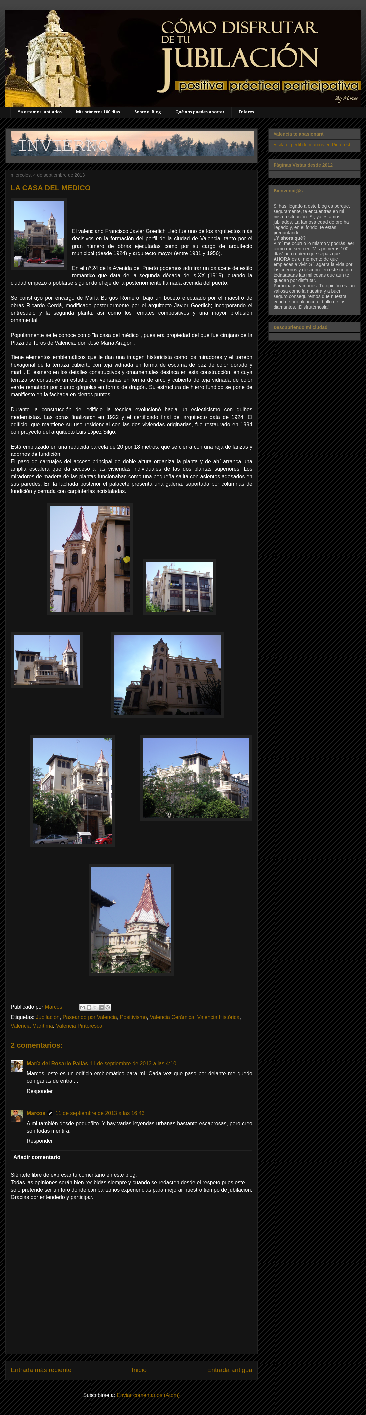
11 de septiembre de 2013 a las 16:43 (100, 1113)
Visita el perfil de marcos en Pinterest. (313, 144)
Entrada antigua (229, 1369)
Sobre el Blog (147, 112)
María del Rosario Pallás (57, 1063)
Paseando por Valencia (90, 1017)
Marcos (36, 1113)
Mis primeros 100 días (98, 112)
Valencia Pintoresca (79, 1026)
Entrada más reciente (41, 1369)
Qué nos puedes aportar (199, 112)
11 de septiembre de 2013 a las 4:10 (133, 1063)
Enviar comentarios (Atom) (148, 1395)
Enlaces (246, 112)
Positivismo (133, 1017)
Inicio (139, 1369)
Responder (40, 1091)
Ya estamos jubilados (40, 112)
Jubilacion (48, 1017)
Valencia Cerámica (172, 1017)
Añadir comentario (36, 1157)
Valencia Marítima (32, 1026)
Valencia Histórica (218, 1017)
